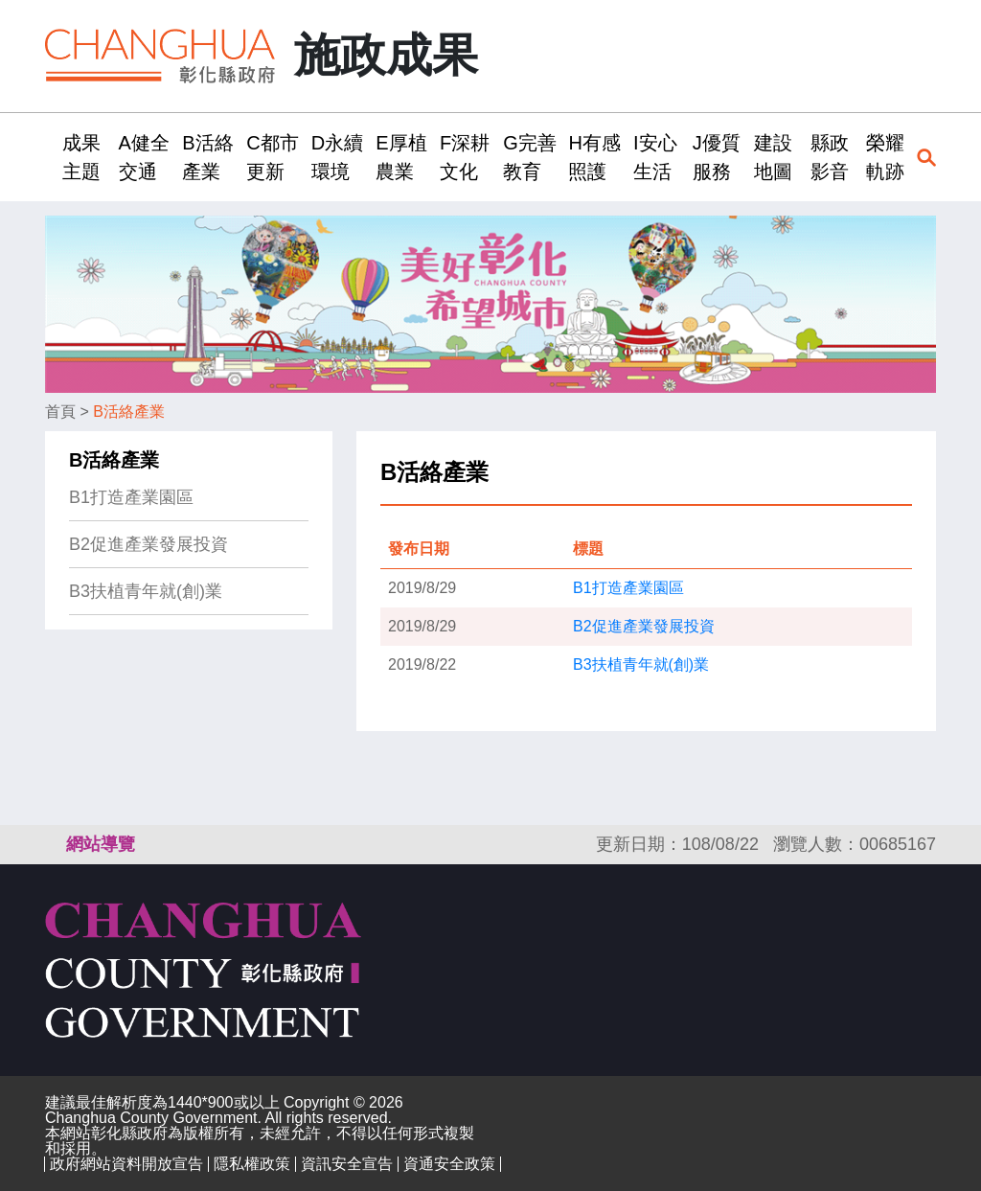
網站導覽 (100, 844)
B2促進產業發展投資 (148, 544)
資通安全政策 (449, 1164)
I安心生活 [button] (655, 157)
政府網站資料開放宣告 (126, 1164)
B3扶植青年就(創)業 (145, 591)
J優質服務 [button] (717, 157)
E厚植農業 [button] (401, 157)
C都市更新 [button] (272, 157)
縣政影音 (829, 157)
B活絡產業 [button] (207, 157)
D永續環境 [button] (337, 157)
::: (51, 157)
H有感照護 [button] (594, 157)
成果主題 (81, 157)
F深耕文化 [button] (465, 157)
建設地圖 (773, 157)
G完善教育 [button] (530, 157)
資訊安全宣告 (347, 1164)
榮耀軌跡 (885, 157)
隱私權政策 (252, 1164)
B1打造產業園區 (131, 497)
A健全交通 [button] (144, 157)
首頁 (60, 411)
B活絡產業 (129, 411)
